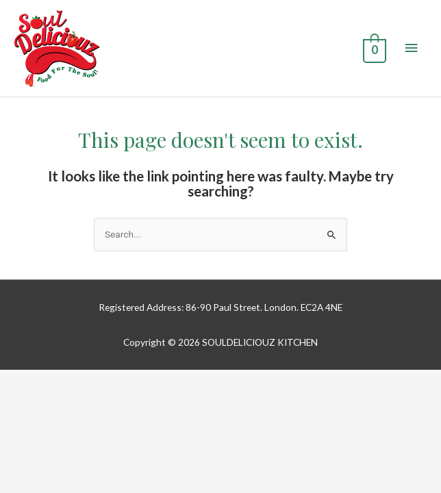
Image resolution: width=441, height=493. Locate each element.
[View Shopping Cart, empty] (373, 48)
